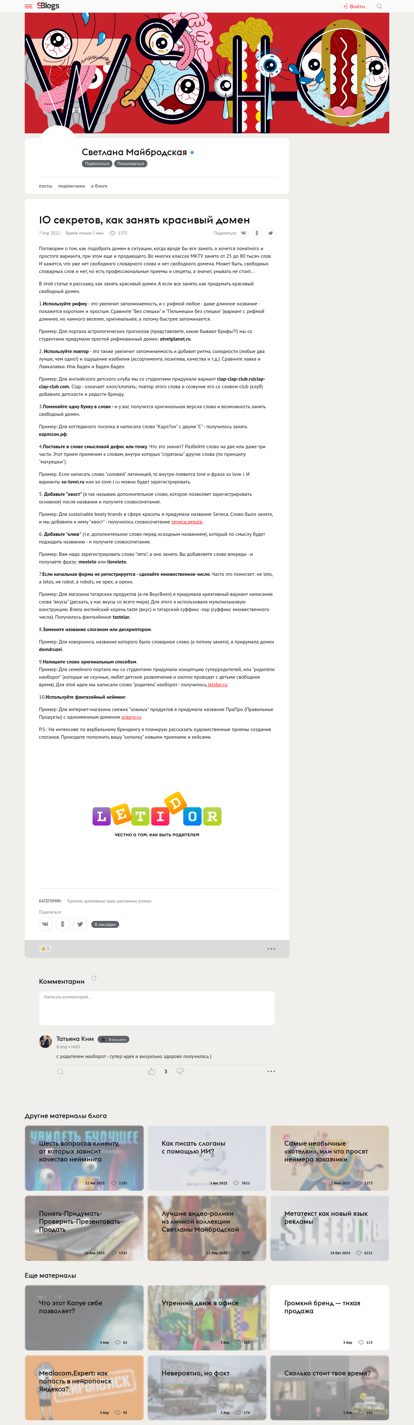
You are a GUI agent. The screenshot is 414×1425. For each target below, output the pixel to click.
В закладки (105, 924)
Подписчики (71, 186)
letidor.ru (216, 684)
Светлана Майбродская (134, 152)
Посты (45, 186)
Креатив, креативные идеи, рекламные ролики (109, 901)
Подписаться (97, 163)
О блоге (99, 186)
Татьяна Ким (75, 1038)
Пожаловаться (131, 163)
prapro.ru (131, 717)
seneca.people (186, 521)
